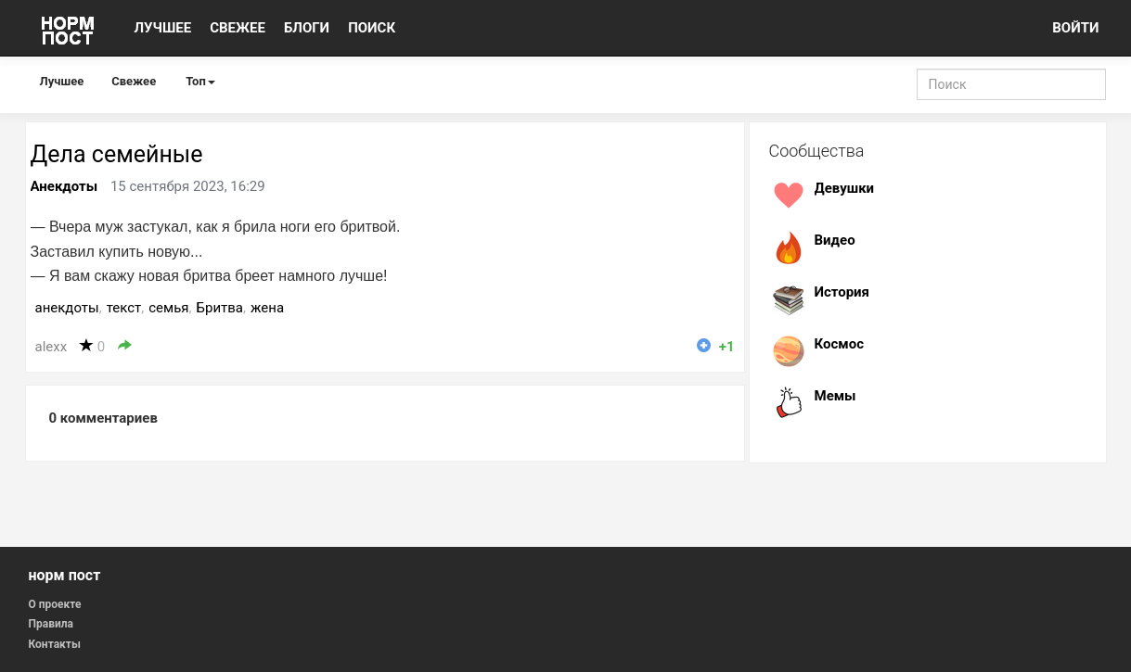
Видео (835, 240)
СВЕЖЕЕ (237, 27)
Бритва (220, 307)
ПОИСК (371, 27)
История (842, 292)
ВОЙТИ (1075, 27)
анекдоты (67, 307)
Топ (200, 81)
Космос (839, 344)
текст (124, 307)
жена (267, 307)
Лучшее (62, 81)
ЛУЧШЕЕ (163, 27)
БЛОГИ (306, 27)
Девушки (845, 188)
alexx (51, 346)
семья (168, 307)
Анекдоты (64, 186)
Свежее (133, 81)
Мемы (835, 395)
